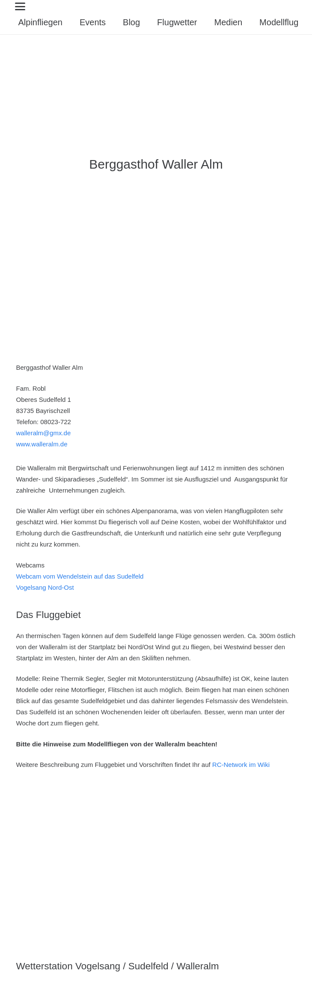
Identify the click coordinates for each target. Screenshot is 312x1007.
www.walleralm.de (42, 444)
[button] (158, 6)
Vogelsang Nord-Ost (45, 587)
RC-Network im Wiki (241, 764)
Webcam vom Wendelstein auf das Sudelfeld (80, 576)
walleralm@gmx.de (43, 433)
